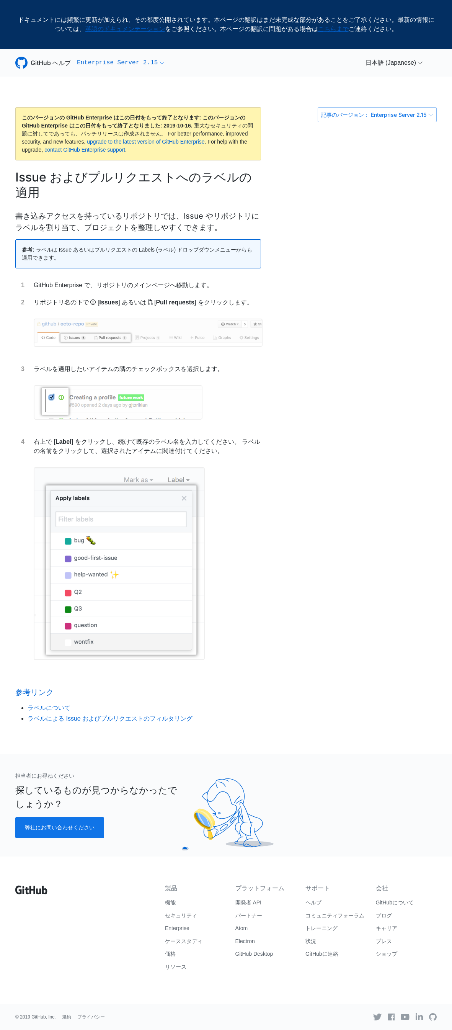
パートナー (248, 915)
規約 (66, 1017)
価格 (170, 954)
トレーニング (321, 928)
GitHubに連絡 (321, 954)
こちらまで (333, 29)
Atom (241, 928)
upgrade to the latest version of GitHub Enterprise (145, 142)
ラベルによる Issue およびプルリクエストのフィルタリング (110, 718)
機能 (170, 902)
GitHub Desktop (254, 954)
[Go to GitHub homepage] (31, 887)
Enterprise (177, 928)
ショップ (386, 954)
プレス (384, 941)
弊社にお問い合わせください (60, 827)
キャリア (386, 928)
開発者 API (248, 902)
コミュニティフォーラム (334, 915)
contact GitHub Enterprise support (84, 150)
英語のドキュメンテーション (125, 29)
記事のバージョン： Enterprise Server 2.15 (377, 114)
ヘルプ (313, 902)
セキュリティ (181, 915)
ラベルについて (49, 708)
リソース (175, 967)
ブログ (384, 915)
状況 (310, 941)
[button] (121, 62)
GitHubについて (395, 902)
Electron (245, 941)
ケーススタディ (183, 941)
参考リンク (34, 692)
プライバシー (91, 1017)
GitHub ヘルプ (51, 63)
